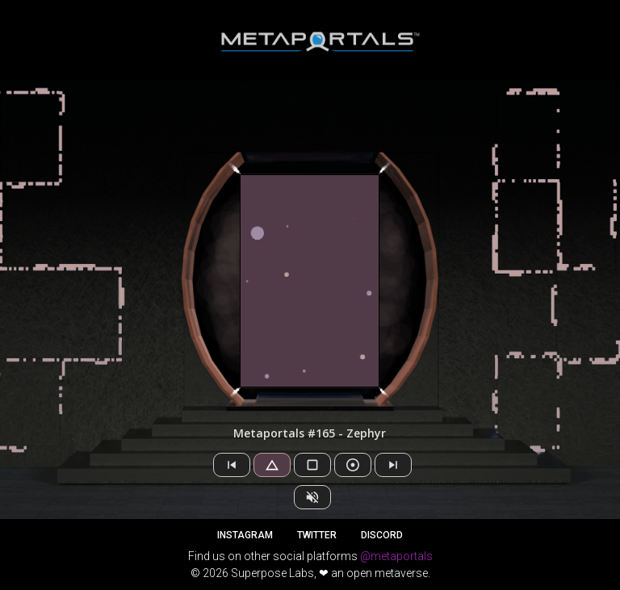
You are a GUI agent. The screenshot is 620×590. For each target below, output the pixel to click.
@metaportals (396, 556)
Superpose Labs (272, 573)
